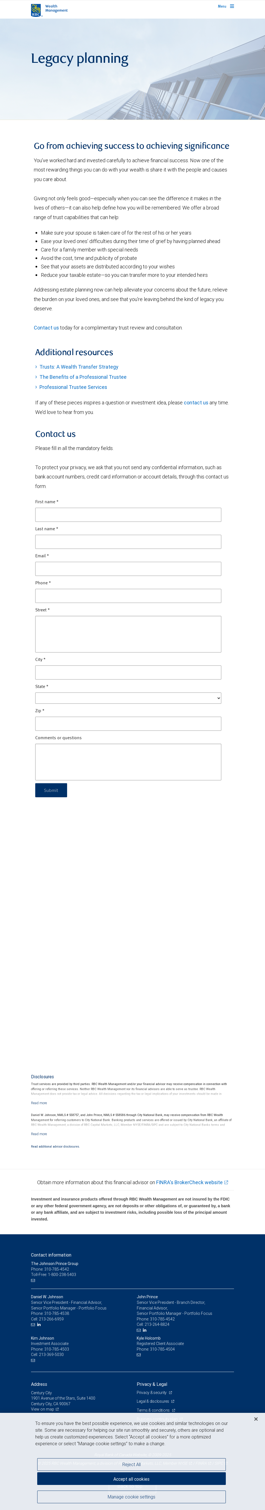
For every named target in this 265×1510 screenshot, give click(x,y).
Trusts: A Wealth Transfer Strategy (78, 367)
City (40, 660)
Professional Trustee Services (73, 387)
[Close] (256, 1419)
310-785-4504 (162, 1349)
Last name (46, 529)
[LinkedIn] (39, 1324)
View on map (42, 1409)
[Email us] (33, 1280)
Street (42, 610)
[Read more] (39, 1103)
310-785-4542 (162, 1319)
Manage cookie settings (131, 1497)
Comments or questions (58, 738)
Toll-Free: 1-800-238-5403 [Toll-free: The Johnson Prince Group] (53, 1274)
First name (47, 502)
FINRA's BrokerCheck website (189, 1182)
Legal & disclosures (153, 1401)
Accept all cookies (131, 1479)
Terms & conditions (154, 1410)
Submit (51, 790)
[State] (128, 698)
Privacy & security (152, 1392)
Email (42, 556)
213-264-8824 (157, 1324)
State (41, 687)
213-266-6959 (51, 1319)
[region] (132, 1461)
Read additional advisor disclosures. (55, 1146)
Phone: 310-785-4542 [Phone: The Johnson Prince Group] (50, 1269)
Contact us (46, 327)
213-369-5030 (51, 1354)
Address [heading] (39, 1384)
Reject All (131, 1464)
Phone (43, 583)
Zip (40, 711)
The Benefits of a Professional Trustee (83, 377)
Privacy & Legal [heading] (152, 1384)
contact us (196, 402)
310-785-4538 (56, 1313)
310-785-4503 (56, 1349)
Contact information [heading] (51, 1255)
